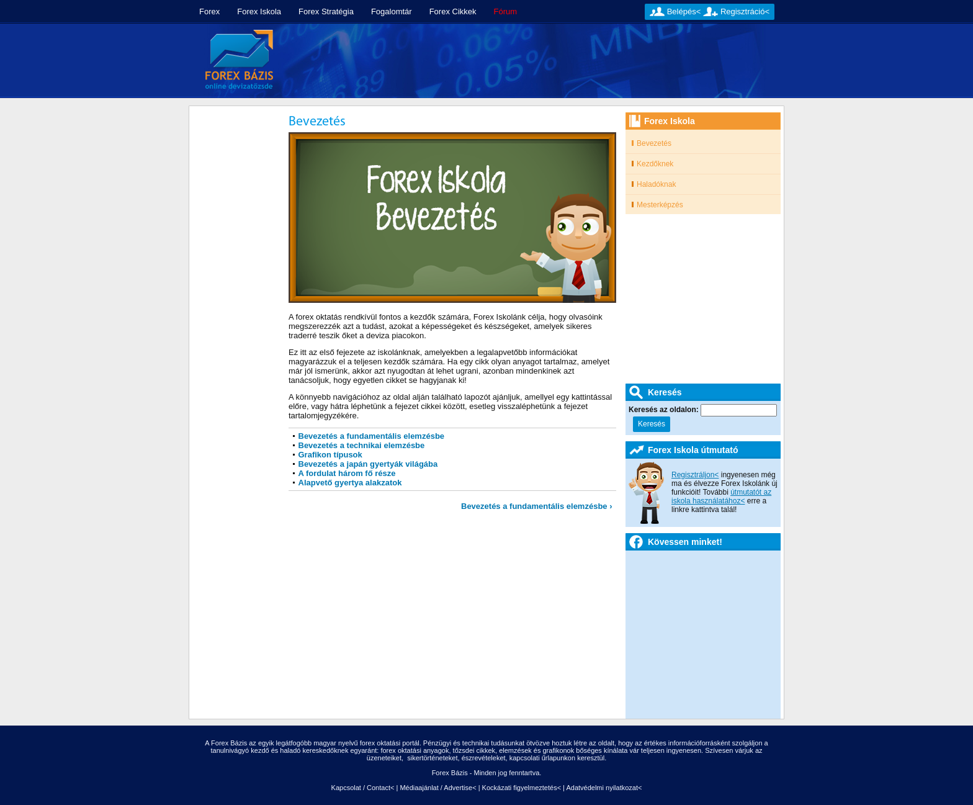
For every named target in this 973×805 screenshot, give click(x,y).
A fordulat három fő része (347, 473)
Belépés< (684, 11)
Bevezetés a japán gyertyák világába (368, 464)
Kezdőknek (655, 164)
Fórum (506, 11)
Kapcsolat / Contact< (363, 787)
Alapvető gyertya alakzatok (350, 482)
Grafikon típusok (330, 454)
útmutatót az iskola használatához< (721, 496)
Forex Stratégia (326, 11)
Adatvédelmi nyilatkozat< (604, 787)
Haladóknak (656, 184)
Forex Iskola (259, 11)
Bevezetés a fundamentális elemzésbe (371, 436)
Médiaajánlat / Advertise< (438, 787)
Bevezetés (654, 143)
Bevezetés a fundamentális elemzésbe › (536, 506)
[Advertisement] (534, 61)
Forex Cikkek (453, 11)
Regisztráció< (744, 11)
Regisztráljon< (695, 474)
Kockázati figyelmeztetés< (521, 787)
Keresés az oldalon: (665, 409)
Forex (209, 11)
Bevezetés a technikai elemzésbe (361, 445)
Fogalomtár (391, 11)
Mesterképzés (660, 204)
